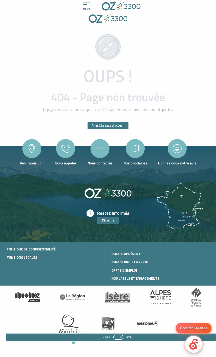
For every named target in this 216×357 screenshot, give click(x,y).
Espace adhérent (126, 254)
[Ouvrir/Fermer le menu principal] (86, 6)
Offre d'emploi (124, 270)
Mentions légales (22, 257)
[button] (111, 344)
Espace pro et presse (129, 262)
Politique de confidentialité (31, 249)
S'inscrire (108, 220)
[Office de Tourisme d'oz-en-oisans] (108, 19)
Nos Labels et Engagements (135, 278)
